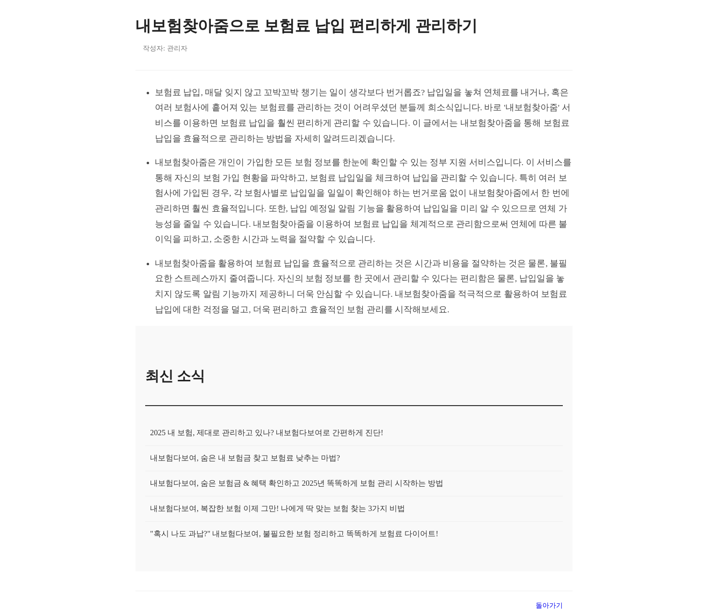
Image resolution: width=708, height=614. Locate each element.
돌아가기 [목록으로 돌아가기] (549, 605)
